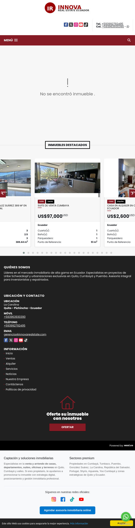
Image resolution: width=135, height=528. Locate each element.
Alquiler (11, 364)
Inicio (9, 353)
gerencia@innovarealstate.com (25, 334)
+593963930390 (113, 26)
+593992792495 (112, 24)
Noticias (11, 374)
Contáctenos (14, 384)
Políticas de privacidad (21, 389)
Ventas (10, 358)
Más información (79, 523)
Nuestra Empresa (17, 379)
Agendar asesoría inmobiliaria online (67, 510)
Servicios (12, 369)
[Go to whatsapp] (126, 517)
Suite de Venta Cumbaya (53, 205)
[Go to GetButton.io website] (126, 524)
